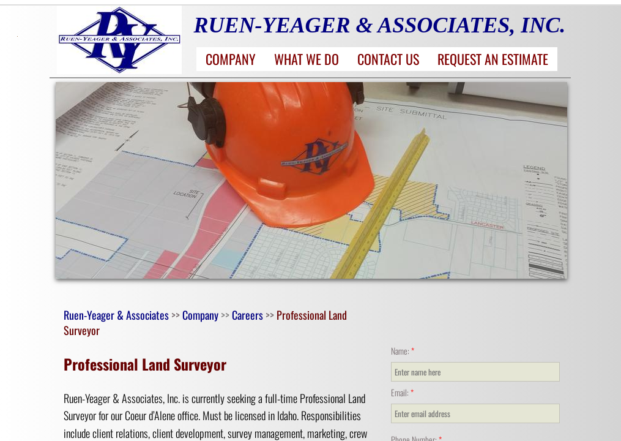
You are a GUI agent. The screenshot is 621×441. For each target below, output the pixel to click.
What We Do (306, 59)
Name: (402, 350)
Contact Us (388, 59)
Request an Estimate (492, 59)
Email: (402, 392)
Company (231, 59)
